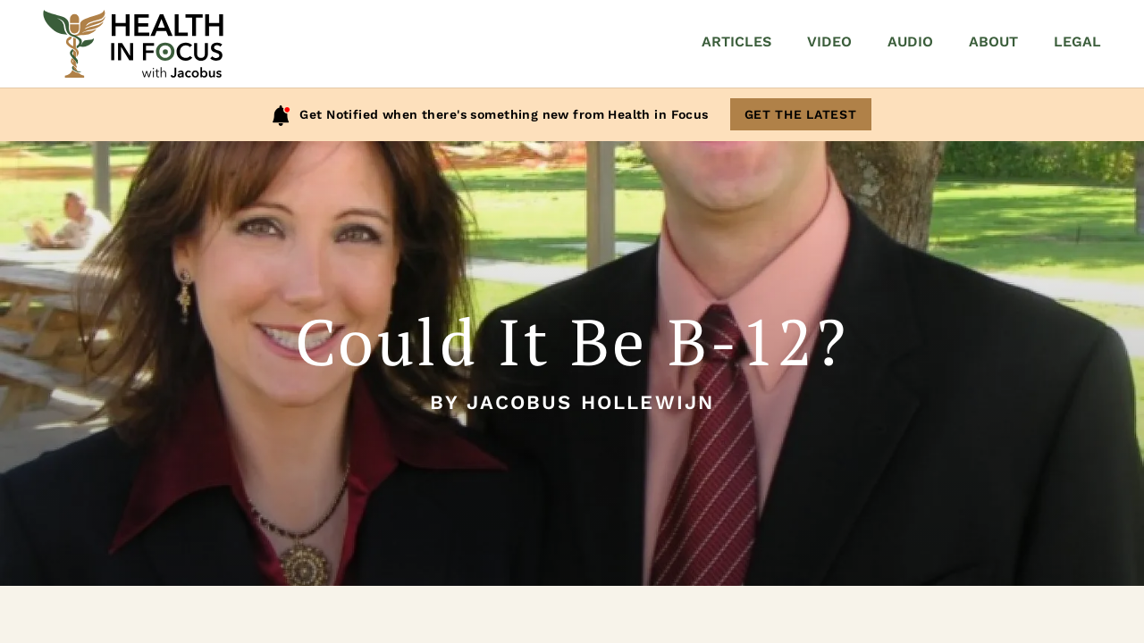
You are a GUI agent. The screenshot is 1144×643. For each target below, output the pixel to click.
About (993, 41)
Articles (736, 41)
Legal (1077, 41)
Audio (910, 41)
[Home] (133, 44)
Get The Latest (800, 114)
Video (829, 41)
